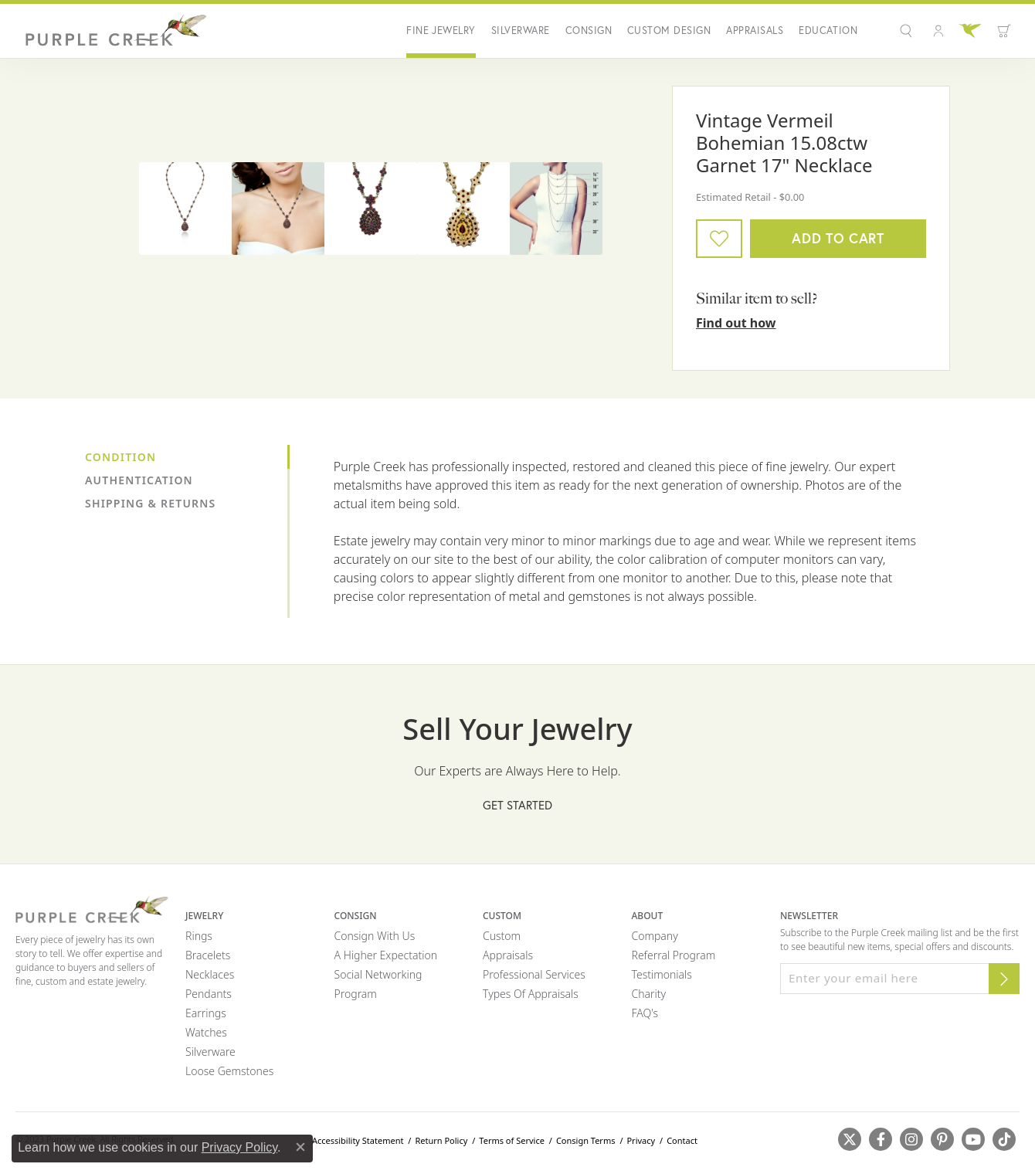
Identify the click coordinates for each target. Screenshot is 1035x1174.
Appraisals (754, 30)
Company (655, 935)
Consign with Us (375, 935)
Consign (588, 30)
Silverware (520, 30)
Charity (649, 993)
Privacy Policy (239, 1147)
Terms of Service (512, 1140)
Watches (206, 1032)
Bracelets (207, 955)
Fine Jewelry (441, 30)
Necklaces (209, 974)
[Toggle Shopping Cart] (1004, 31)
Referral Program (674, 955)
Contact (682, 1140)
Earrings (205, 1013)
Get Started (517, 805)
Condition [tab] (120, 457)
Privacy (640, 1140)
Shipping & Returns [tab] (150, 503)
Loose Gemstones (229, 1071)
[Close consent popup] (300, 1147)
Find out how (736, 322)
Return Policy (441, 1140)
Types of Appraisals (531, 993)
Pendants (208, 993)
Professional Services (534, 974)
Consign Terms (586, 1140)
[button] (908, 31)
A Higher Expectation (386, 955)
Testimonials (662, 974)
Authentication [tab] (139, 480)
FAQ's (645, 1013)
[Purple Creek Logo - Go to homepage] (112, 31)
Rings (198, 935)
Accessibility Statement (358, 1140)
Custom (502, 935)
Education (828, 30)
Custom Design (669, 30)
